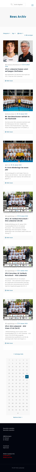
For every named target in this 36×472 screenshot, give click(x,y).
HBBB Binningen (7, 436)
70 (19, 396)
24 (27, 370)
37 (9, 380)
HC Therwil (6, 440)
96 (27, 410)
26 (12, 373)
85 (9, 406)
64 (19, 393)
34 (19, 376)
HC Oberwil (6, 438)
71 (23, 396)
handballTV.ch (6, 455)
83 (23, 403)
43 (9, 383)
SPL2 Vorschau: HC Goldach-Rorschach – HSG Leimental (16, 274)
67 (9, 396)
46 (19, 383)
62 (12, 393)
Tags (14, 33)
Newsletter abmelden (8, 430)
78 (27, 400)
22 (19, 370)
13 (9, 366)
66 (27, 393)
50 (12, 386)
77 (23, 400)
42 (27, 380)
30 (27, 373)
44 (12, 383)
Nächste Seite (18, 417)
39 (16, 380)
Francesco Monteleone (13, 64)
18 (27, 366)
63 (16, 393)
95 (23, 410)
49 (9, 386)
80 (12, 403)
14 (12, 366)
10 (19, 363)
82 (20, 403)
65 (23, 393)
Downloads (6, 446)
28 (20, 373)
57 (16, 390)
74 (12, 400)
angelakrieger (11, 216)
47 (23, 383)
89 (23, 406)
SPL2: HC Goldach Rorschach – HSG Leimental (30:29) (17, 220)
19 (9, 370)
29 (23, 373)
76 (19, 400)
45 (16, 383)
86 (12, 406)
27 (16, 373)
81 (16, 403)
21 (16, 370)
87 (16, 406)
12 (26, 363)
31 (9, 376)
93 (16, 410)
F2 (7, 165)
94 (19, 410)
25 (9, 373)
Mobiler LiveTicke (7, 457)
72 (27, 396)
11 (23, 363)
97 (18, 413)
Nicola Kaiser (10, 114)
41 (23, 380)
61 (9, 393)
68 (12, 396)
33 (16, 376)
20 (12, 370)
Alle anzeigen (28, 35)
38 (12, 380)
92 (12, 410)
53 (23, 386)
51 (16, 386)
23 (23, 370)
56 (12, 390)
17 (23, 366)
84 (27, 403)
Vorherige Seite (18, 354)
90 (27, 406)
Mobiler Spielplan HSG (9, 454)
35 (23, 376)
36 (27, 376)
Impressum (6, 447)
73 (9, 400)
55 (9, 390)
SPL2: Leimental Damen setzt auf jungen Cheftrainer (16, 70)
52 (19, 386)
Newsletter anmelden (8, 428)
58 (20, 390)
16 (19, 366)
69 (16, 396)
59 (23, 390)
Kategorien (7, 33)
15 (16, 366)
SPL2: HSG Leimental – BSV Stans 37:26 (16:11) (15, 327)
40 (20, 380)
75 (16, 400)
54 (27, 386)
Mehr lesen (10, 81)
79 (9, 403)
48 (27, 383)
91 (9, 410)
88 (20, 406)
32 (12, 376)
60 (27, 390)
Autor (20, 33)
